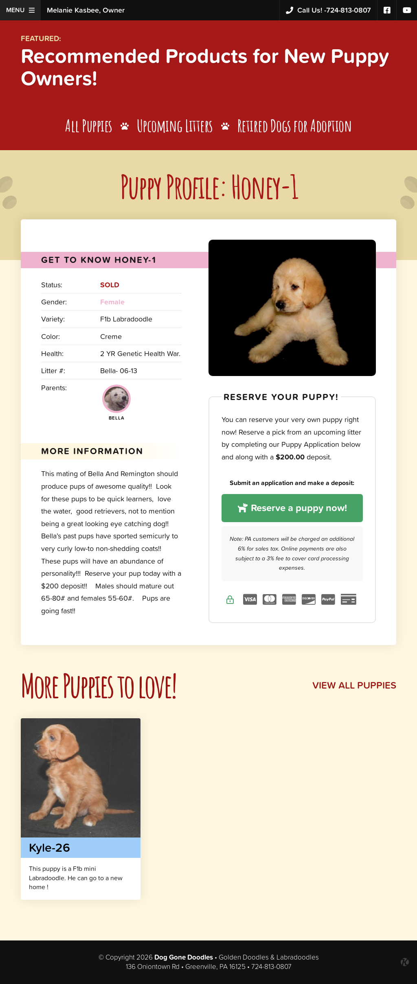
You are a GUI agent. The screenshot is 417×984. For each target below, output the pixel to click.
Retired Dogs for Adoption (294, 125)
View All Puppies (354, 685)
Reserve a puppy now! (292, 508)
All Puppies (88, 125)
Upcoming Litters (175, 125)
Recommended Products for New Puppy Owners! (205, 66)
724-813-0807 (328, 10)
